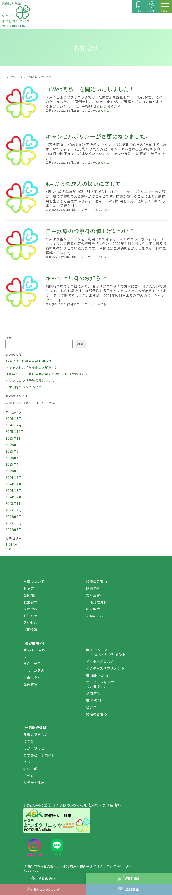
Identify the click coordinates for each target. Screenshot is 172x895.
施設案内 (30, 602)
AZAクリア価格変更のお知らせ (28, 361)
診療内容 (93, 588)
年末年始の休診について (23, 387)
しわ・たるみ (34, 670)
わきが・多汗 (34, 782)
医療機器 (30, 608)
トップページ (14, 77)
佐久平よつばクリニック (98, 866)
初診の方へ (95, 615)
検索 (8, 337)
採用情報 (30, 629)
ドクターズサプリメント (105, 668)
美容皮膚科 (95, 595)
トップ (28, 588)
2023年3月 (13, 516)
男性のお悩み (96, 714)
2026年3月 (13, 418)
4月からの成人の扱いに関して (83, 184)
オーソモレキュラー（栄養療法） (102, 684)
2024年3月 (13, 490)
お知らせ (32, 77)
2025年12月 (14, 431)
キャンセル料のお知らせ (76, 278)
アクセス (30, 622)
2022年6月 (13, 523)
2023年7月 (13, 510)
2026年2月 (13, 425)
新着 (8, 549)
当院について (34, 581)
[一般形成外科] (35, 727)
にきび (28, 741)
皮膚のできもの (35, 734)
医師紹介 (30, 595)
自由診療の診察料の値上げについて (90, 231)
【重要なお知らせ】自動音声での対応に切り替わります (46, 374)
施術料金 (93, 608)
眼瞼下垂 (30, 768)
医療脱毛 (30, 684)
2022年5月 (13, 529)
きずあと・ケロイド (39, 755)
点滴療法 (93, 693)
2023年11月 (14, 503)
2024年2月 (13, 497)
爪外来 (28, 775)
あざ (26, 761)
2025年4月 (13, 464)
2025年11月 (14, 438)
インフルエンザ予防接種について (30, 380)
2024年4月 (13, 484)
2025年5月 (13, 457)
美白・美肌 (32, 663)
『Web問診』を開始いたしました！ (90, 89)
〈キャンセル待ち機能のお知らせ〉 (31, 367)
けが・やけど (34, 748)
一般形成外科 (96, 602)
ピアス (91, 707)
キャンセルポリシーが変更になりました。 (98, 136)
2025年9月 (13, 444)
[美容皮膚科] (33, 643)
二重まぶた (32, 677)
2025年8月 (13, 451)
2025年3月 (13, 470)
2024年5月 (13, 477)
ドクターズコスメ (100, 661)
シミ (26, 656)
